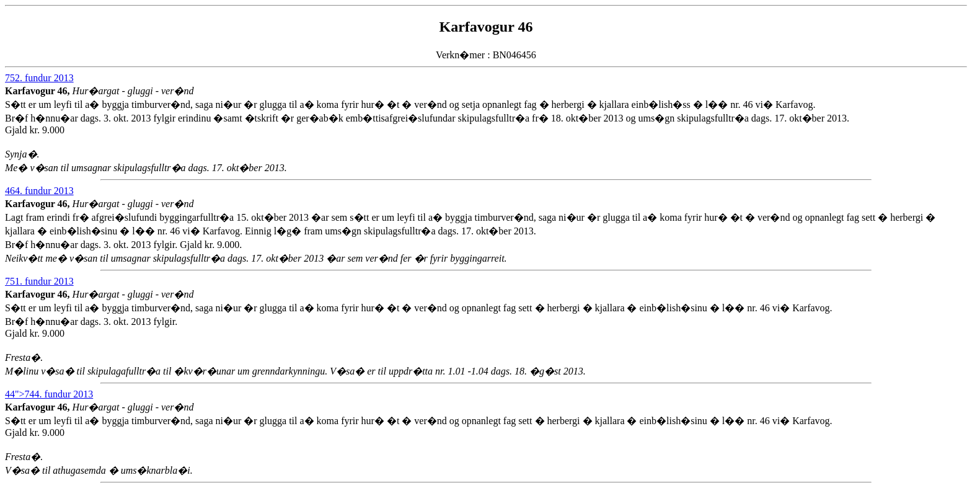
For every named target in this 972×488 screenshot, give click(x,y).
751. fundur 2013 (39, 281)
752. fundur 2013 (39, 78)
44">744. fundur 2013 (49, 394)
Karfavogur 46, (39, 91)
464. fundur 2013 (39, 190)
